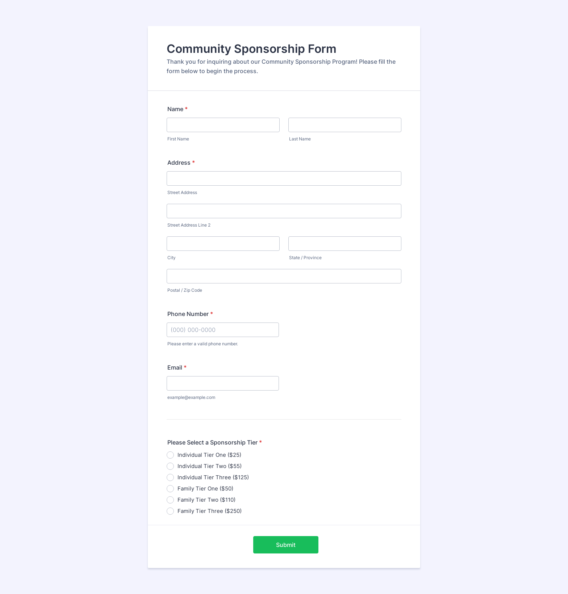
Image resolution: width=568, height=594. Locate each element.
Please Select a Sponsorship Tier (214, 442)
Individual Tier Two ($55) (210, 466)
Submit (286, 544)
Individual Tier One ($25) (209, 454)
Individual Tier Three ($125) (213, 477)
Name (177, 109)
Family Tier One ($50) (205, 488)
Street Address (182, 192)
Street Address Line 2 (188, 225)
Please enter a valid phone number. (202, 343)
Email (177, 367)
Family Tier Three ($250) (210, 510)
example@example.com (191, 397)
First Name (178, 139)
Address (181, 162)
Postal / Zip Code (184, 290)
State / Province (305, 257)
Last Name (300, 139)
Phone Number (190, 313)
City (171, 257)
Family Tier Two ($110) (206, 499)
